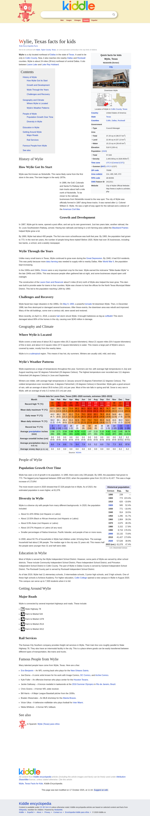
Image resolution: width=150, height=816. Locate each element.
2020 (104, 151)
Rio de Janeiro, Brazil (105, 684)
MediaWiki (58, 810)
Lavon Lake (32, 64)
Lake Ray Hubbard (50, 64)
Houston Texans (81, 680)
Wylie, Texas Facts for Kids (31, 784)
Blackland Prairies (120, 228)
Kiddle (21, 812)
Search (114, 14)
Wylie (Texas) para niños (49, 724)
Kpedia (86, 20)
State (93, 117)
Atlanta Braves (69, 698)
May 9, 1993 (68, 304)
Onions (44, 270)
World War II (108, 262)
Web (62, 20)
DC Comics (85, 675)
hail (58, 316)
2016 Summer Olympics (83, 684)
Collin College (81, 578)
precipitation (35, 431)
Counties (95, 121)
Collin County (31, 58)
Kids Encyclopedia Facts (28, 46)
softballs (108, 316)
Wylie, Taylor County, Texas (46, 50)
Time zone (95, 163)
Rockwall (121, 121)
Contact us (57, 812)
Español (94, 20)
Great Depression (94, 258)
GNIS (93, 182)
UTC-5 (109, 166)
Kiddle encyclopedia (42, 777)
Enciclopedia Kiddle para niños (77, 812)
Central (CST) (118, 163)
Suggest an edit (101, 790)
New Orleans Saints (79, 671)
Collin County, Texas (119, 109)
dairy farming (52, 262)
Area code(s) (96, 174)
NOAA (78, 452)
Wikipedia (23, 810)
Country (94, 113)
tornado (88, 304)
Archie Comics (101, 675)
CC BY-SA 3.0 (45, 807)
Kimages (77, 20)
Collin (108, 121)
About (39, 812)
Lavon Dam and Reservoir (51, 282)
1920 (110, 505)
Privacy (47, 812)
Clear (108, 14)
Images (69, 20)
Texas (108, 117)
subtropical (35, 354)
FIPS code (95, 178)
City (111, 67)
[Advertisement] (75, 30)
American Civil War (71, 209)
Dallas (114, 121)
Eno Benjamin (27, 671)
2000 (110, 534)
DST (103, 166)
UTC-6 (109, 163)
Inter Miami (78, 702)
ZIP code (95, 170)
